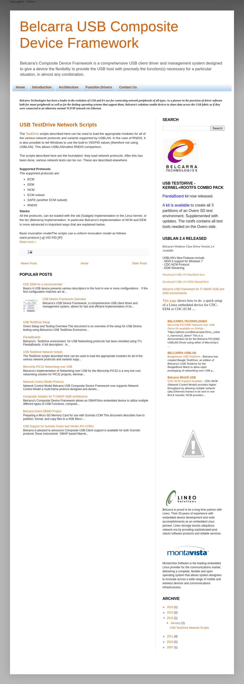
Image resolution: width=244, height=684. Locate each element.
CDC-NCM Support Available (185, 381)
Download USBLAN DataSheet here (184, 274)
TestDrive (32, 134)
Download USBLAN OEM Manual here (186, 281)
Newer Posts (29, 263)
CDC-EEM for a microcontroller (42, 284)
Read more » (28, 242)
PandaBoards (32, 337)
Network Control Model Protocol (43, 381)
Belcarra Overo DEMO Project (42, 411)
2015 (170, 607)
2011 (170, 636)
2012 (170, 618)
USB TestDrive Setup (36, 322)
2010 (170, 642)
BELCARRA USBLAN (182, 353)
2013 (170, 612)
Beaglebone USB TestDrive (184, 356)
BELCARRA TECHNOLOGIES (187, 321)
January (175, 623)
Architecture (68, 87)
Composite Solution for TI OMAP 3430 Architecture (55, 396)
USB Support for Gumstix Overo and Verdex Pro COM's (58, 426)
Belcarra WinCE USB (182, 377)
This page (170, 300)
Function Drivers (99, 87)
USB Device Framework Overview (64, 299)
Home (20, 87)
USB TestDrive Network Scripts (58, 125)
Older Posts (139, 263)
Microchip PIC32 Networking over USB (47, 366)
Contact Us (128, 87)
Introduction (42, 87)
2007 (170, 647)
